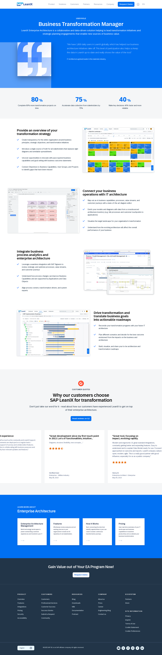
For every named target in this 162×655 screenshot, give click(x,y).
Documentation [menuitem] (78, 610)
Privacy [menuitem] (128, 616)
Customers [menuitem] (74, 4)
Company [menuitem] (110, 4)
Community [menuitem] (45, 618)
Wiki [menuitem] (73, 607)
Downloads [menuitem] (76, 603)
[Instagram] (133, 648)
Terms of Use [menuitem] (130, 624)
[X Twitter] (123, 648)
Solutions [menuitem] (62, 4)
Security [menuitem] (20, 614)
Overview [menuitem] (21, 599)
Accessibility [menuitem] (22, 618)
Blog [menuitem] (73, 599)
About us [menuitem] (101, 599)
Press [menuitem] (100, 603)
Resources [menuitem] (98, 4)
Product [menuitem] (51, 4)
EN (143, 4)
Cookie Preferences (132, 631)
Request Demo (126, 4)
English (26, 648)
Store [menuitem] (127, 603)
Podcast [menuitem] (75, 614)
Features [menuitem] (20, 603)
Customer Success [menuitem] (48, 607)
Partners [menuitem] (86, 4)
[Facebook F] (128, 648)
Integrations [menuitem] (21, 607)
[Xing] (137, 648)
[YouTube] (118, 648)
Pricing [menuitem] (19, 610)
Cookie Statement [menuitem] (132, 627)
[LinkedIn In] (142, 648)
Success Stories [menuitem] (47, 610)
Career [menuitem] (100, 607)
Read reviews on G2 (81, 418)
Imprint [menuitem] (127, 620)
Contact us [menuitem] (102, 614)
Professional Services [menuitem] (49, 603)
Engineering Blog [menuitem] (104, 610)
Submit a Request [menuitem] (48, 614)
